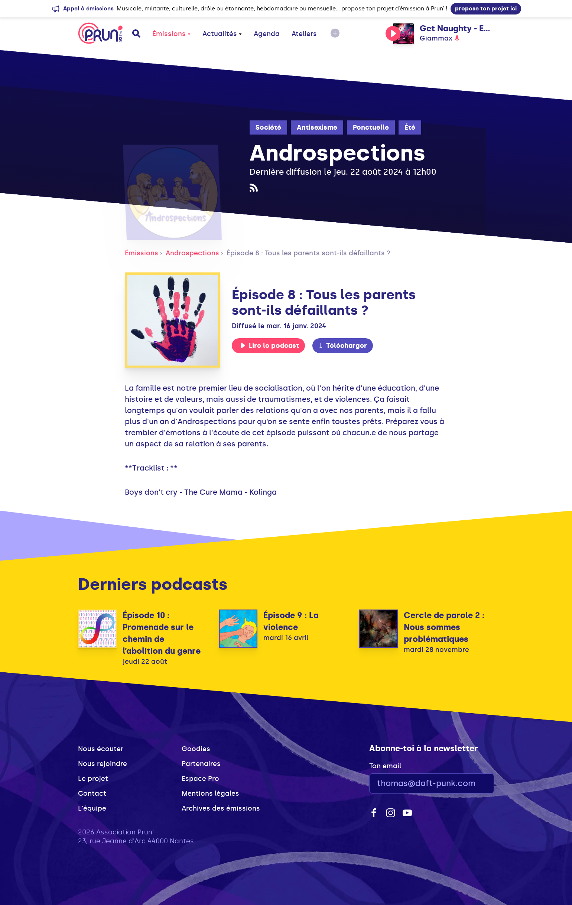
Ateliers (304, 34)
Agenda (267, 34)
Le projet (93, 779)
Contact (92, 793)
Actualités (222, 34)
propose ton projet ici (486, 8)
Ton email (385, 766)
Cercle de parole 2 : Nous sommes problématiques (444, 627)
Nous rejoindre (102, 764)
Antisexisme (317, 127)
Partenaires (201, 764)
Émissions (171, 34)
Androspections (192, 253)
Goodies (196, 749)
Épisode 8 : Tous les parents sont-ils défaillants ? (308, 253)
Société (268, 127)
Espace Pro (200, 779)
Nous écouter (100, 749)
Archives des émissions (221, 808)
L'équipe (92, 808)
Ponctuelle (371, 127)
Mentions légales (210, 793)
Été (409, 127)
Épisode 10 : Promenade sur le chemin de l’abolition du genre (162, 633)
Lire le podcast (269, 346)
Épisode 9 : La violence (291, 621)
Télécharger (342, 346)
